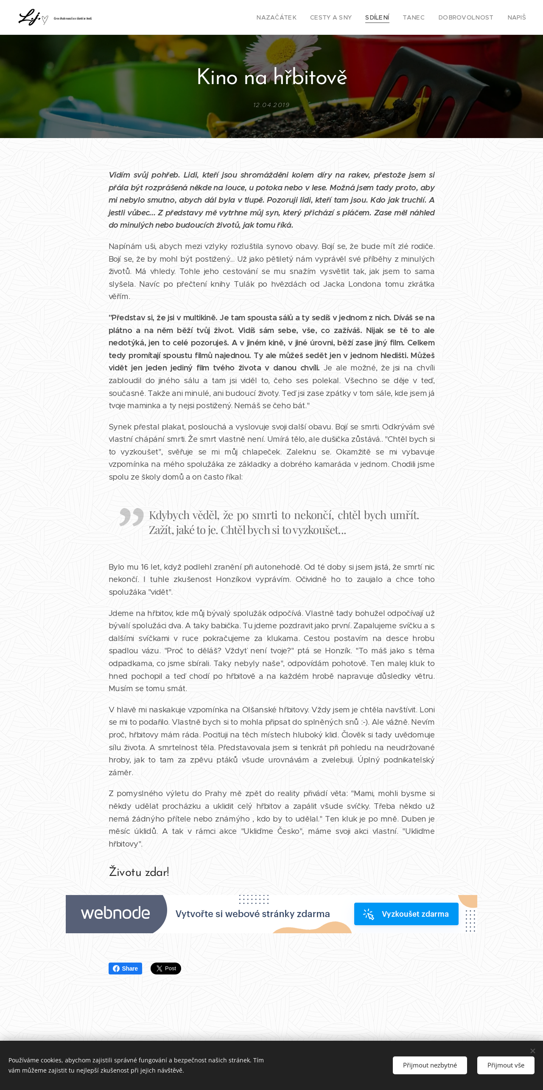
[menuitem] (296, 17)
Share (125, 968)
